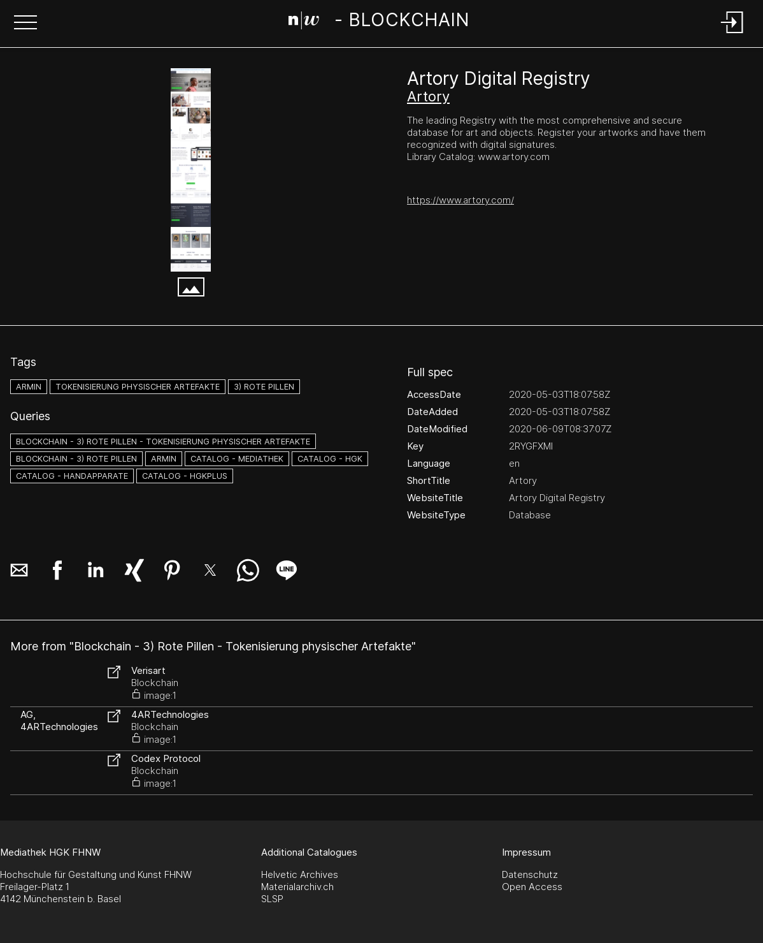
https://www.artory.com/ (460, 200)
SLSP (272, 899)
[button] (25, 23)
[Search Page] (379, 22)
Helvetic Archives (299, 874)
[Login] (732, 34)
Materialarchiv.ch (297, 887)
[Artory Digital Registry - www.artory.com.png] (190, 170)
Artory (428, 96)
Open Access (532, 887)
